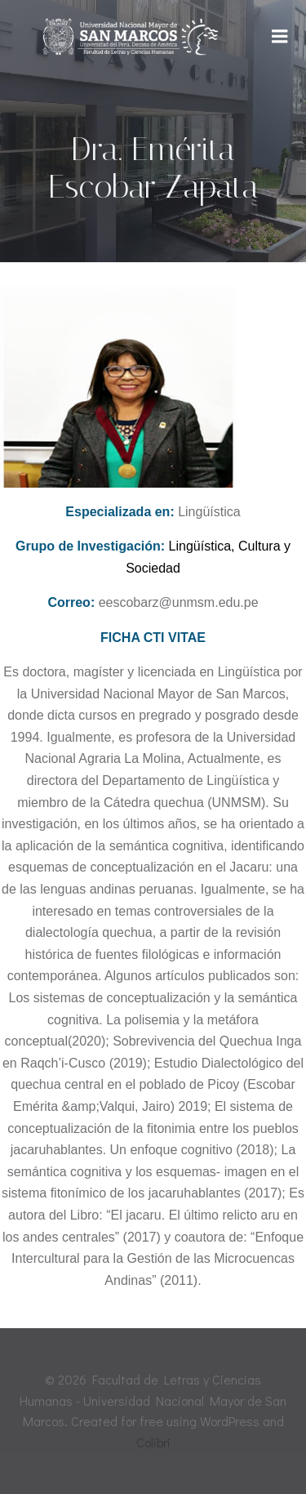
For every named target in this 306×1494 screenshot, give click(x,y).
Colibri (153, 1442)
